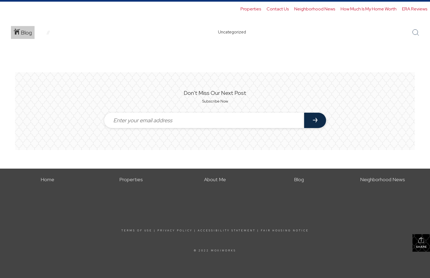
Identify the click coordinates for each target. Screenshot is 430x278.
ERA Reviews (414, 9)
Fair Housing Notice (285, 230)
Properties (251, 9)
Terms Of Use (136, 230)
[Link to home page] (7, 9)
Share (421, 243)
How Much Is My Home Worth (369, 9)
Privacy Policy (175, 230)
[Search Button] (415, 32)
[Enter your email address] (204, 120)
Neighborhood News (314, 9)
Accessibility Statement (227, 230)
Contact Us (278, 9)
